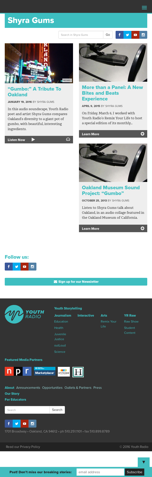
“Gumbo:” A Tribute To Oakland (34, 92)
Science (59, 352)
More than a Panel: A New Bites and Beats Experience (112, 93)
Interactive (86, 315)
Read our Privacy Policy (23, 447)
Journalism (62, 315)
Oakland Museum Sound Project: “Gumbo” (111, 190)
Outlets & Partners (78, 388)
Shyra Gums (45, 102)
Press (97, 388)
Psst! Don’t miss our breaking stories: (41, 472)
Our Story (12, 394)
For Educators (15, 400)
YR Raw (130, 315)
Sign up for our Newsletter (76, 282)
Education (61, 322)
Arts (104, 315)
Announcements (28, 388)
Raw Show (131, 322)
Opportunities (52, 388)
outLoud (60, 345)
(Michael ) (67, 80)
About (9, 388)
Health (58, 328)
